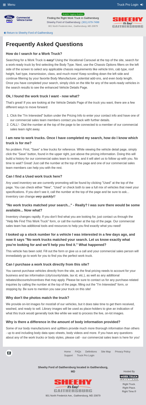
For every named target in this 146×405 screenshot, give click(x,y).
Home (67, 351)
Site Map (106, 351)
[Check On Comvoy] (9, 353)
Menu (9, 4)
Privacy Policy (122, 351)
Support (68, 355)
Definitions (91, 351)
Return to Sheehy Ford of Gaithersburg (28, 32)
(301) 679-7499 (90, 22)
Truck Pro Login (85, 355)
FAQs (78, 351)
